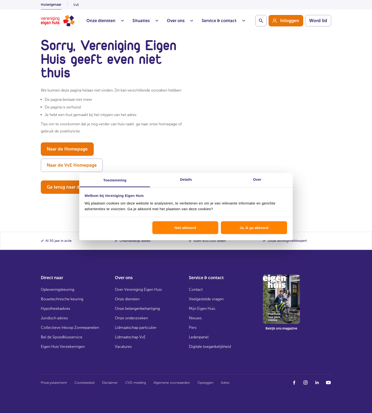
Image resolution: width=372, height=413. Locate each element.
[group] (286, 20)
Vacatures (123, 346)
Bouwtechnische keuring (62, 299)
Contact (196, 289)
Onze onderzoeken (131, 318)
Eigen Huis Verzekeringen (63, 346)
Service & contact (223, 20)
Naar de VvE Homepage (72, 165)
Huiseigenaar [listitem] (51, 5)
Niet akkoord (185, 228)
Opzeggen (205, 383)
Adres (225, 383)
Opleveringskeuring (57, 289)
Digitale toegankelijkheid (210, 346)
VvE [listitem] (76, 5)
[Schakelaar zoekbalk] (261, 20)
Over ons (180, 20)
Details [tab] (186, 179)
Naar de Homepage (67, 149)
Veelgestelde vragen (206, 299)
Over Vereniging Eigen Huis (138, 289)
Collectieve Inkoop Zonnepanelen (70, 327)
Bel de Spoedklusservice (61, 337)
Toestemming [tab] (114, 180)
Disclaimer (110, 383)
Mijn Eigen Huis (202, 308)
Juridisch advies (54, 318)
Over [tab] (257, 179)
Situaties (145, 20)
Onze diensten (105, 20)
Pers (192, 327)
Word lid (318, 20)
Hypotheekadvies (55, 308)
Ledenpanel (199, 337)
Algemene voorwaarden (171, 383)
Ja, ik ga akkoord (254, 228)
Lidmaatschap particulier (136, 327)
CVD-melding (135, 383)
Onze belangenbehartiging (137, 308)
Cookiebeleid (84, 383)
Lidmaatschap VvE (130, 337)
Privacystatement (54, 383)
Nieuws (195, 318)
